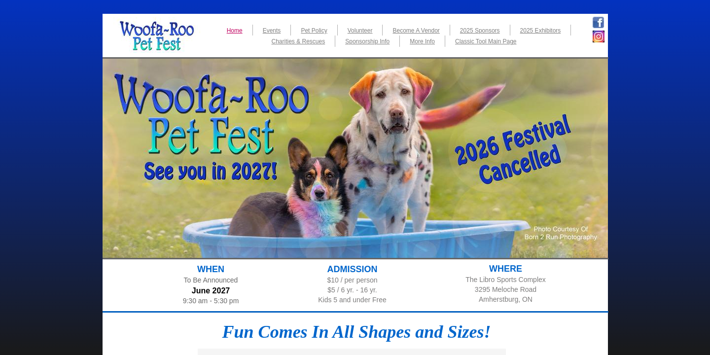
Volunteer (360, 30)
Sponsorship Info (367, 41)
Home (235, 30)
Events (272, 30)
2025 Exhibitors (540, 30)
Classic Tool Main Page (486, 41)
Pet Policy (314, 30)
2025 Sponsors (480, 30)
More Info (422, 41)
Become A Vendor (415, 30)
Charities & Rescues (298, 41)
